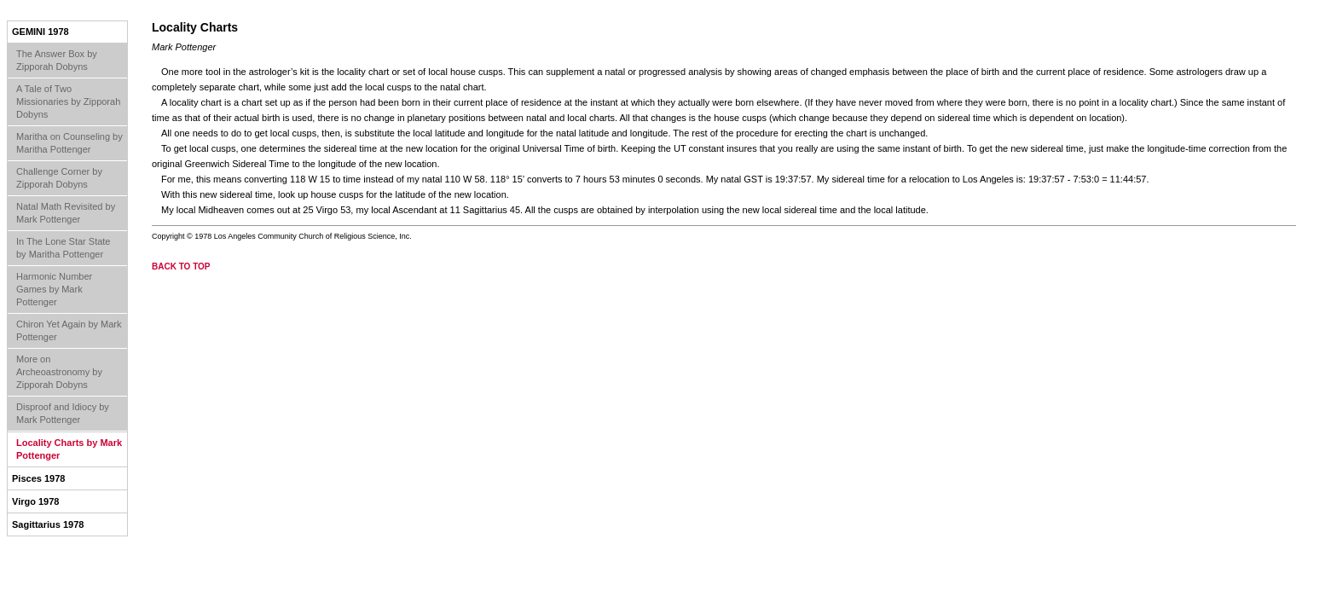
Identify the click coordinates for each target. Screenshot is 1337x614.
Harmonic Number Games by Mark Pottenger (54, 289)
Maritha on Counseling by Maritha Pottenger (69, 142)
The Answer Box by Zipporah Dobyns (56, 60)
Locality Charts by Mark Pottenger (69, 448)
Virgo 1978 (35, 501)
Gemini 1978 (40, 31)
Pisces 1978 (38, 478)
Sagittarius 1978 (48, 524)
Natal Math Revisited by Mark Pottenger (65, 212)
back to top (181, 266)
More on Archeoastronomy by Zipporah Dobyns (59, 372)
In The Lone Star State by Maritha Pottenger (63, 247)
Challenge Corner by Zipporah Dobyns (59, 177)
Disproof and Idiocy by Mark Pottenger (62, 413)
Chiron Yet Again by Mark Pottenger (69, 330)
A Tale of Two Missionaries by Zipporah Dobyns (68, 101)
